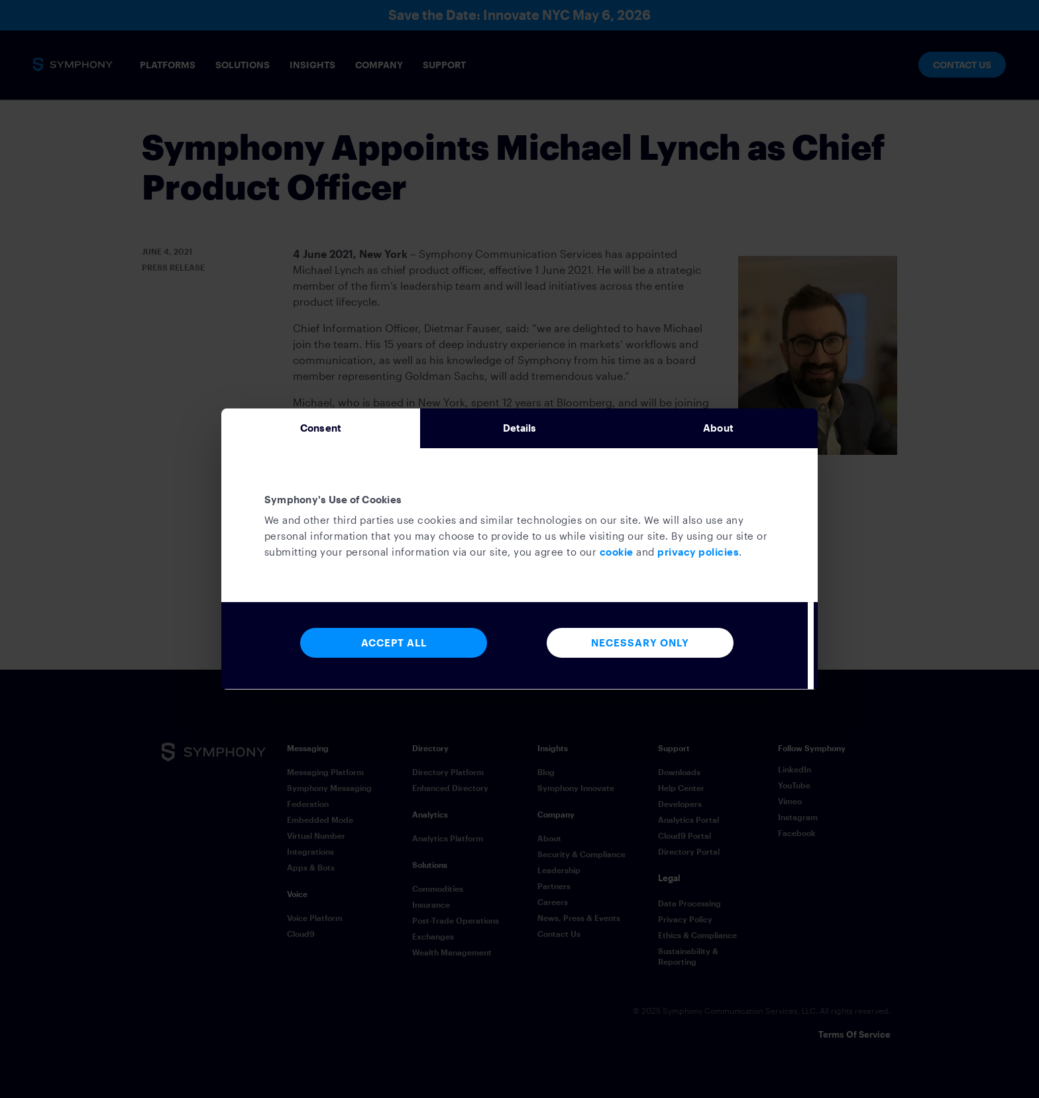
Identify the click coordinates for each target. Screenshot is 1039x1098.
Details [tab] (520, 428)
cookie (616, 556)
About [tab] (718, 428)
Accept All (394, 647)
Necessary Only (640, 647)
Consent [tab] (320, 428)
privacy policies (698, 556)
